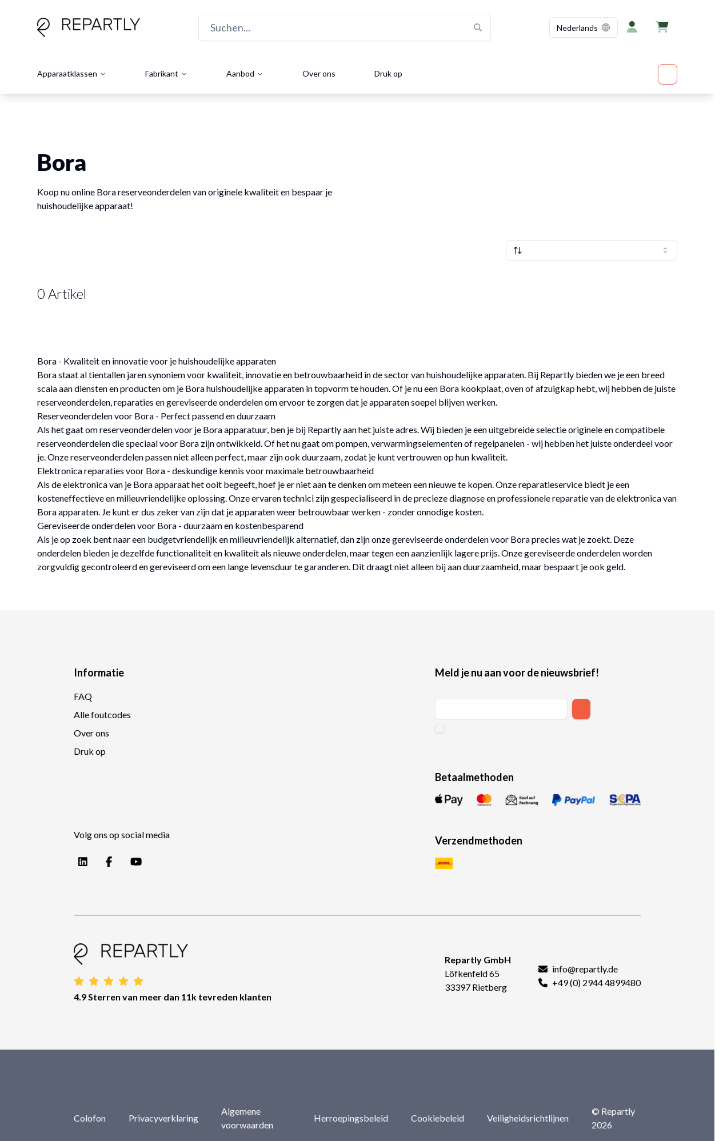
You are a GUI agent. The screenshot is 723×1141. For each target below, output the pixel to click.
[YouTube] (134, 862)
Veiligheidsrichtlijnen (528, 1117)
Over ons (318, 73)
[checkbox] (439, 728)
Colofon (90, 1117)
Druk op (388, 73)
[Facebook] (106, 862)
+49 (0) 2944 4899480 (596, 982)
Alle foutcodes (102, 714)
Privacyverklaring (163, 1117)
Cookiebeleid (437, 1117)
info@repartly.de (585, 968)
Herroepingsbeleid (351, 1117)
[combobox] (583, 27)
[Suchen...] (344, 27)
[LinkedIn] (80, 862)
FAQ (83, 696)
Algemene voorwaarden (247, 1118)
